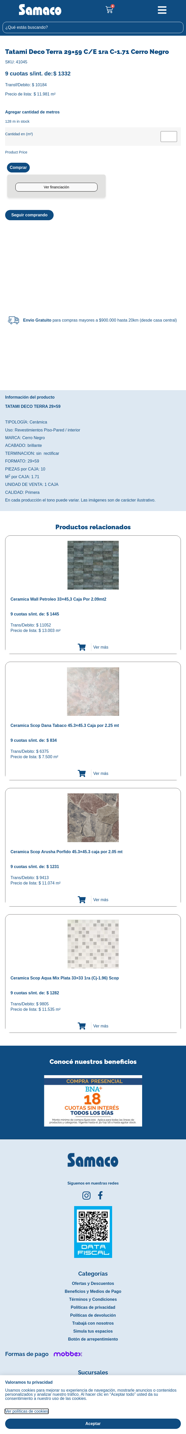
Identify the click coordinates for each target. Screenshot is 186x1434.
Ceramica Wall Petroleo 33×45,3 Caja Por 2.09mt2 (58, 599)
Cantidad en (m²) (19, 134)
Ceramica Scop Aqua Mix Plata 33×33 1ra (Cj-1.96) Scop (65, 978)
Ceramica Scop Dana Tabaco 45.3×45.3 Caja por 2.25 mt (65, 725)
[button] (3, 1097)
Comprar (18, 167)
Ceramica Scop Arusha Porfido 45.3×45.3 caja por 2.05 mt (66, 852)
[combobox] (93, 27)
